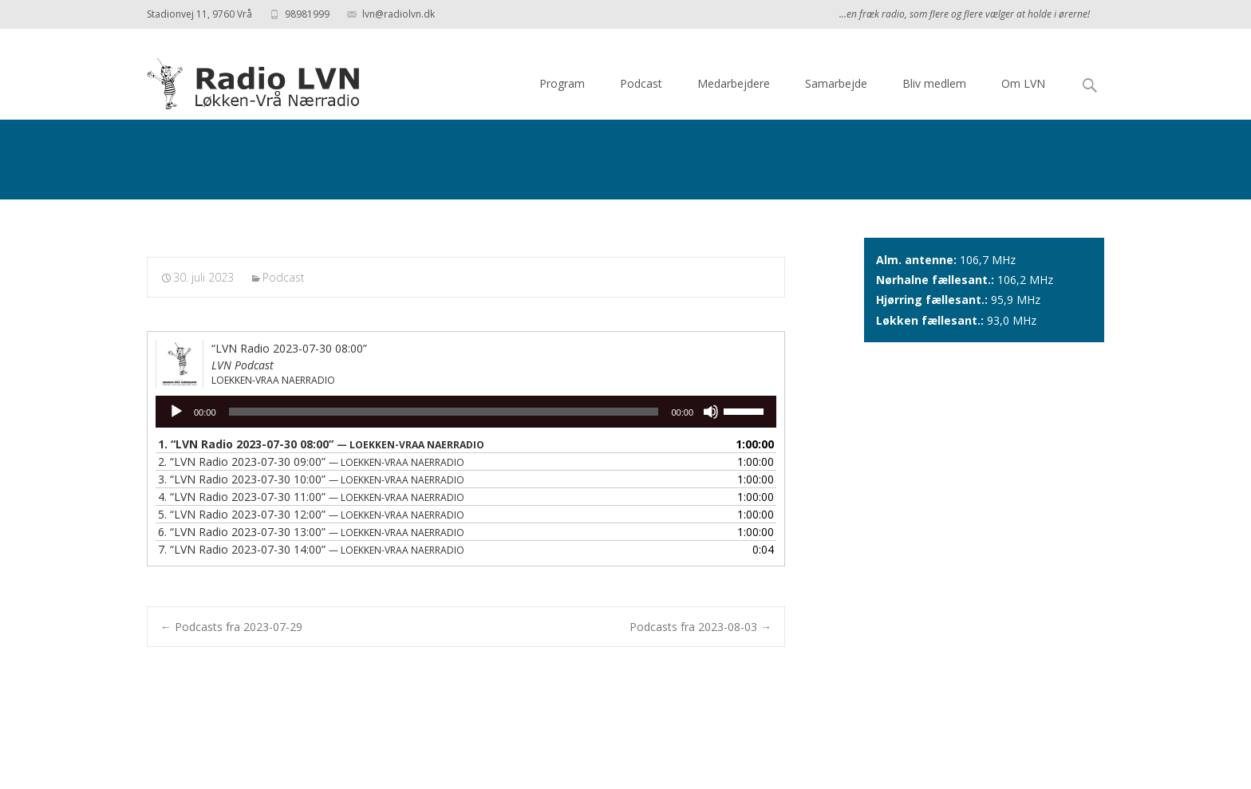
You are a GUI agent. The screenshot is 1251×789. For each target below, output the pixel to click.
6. (311, 531)
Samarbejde (836, 83)
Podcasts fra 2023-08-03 (700, 626)
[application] (466, 412)
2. (311, 461)
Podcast (641, 83)
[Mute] (711, 412)
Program (562, 83)
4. (311, 496)
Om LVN (1023, 83)
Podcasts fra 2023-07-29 (231, 626)
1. (321, 444)
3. (311, 479)
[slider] (444, 412)
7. (311, 549)
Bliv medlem (934, 83)
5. (311, 514)
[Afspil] (176, 412)
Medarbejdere (733, 83)
